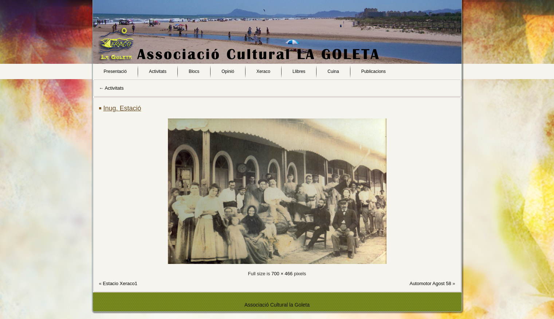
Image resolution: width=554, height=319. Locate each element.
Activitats (157, 71)
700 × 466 (281, 273)
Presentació (115, 71)
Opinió (227, 71)
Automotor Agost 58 (430, 283)
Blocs (194, 71)
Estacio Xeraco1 (120, 283)
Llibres (298, 71)
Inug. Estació (122, 108)
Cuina (333, 71)
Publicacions (373, 71)
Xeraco (263, 71)
